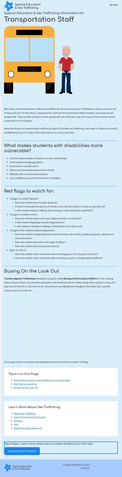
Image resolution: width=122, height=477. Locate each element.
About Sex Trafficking (24, 413)
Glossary (18, 420)
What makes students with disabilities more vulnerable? (42, 380)
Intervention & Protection (22, 451)
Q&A (16, 424)
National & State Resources (28, 428)
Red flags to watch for (25, 383)
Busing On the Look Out (26, 387)
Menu (115, 4)
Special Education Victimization (30, 417)
